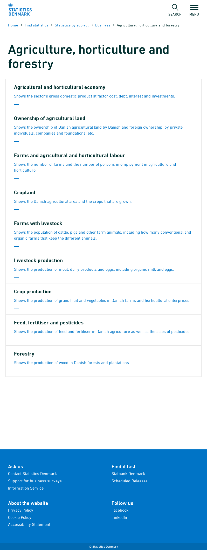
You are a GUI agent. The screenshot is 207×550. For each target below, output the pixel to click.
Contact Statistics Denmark (32, 473)
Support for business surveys (35, 480)
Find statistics (36, 25)
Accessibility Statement (29, 524)
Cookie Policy (19, 517)
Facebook (120, 510)
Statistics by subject (72, 25)
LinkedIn (119, 517)
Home (13, 25)
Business (102, 25)
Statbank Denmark (128, 473)
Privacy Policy (20, 510)
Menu (194, 11)
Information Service (26, 488)
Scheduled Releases (130, 480)
